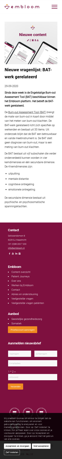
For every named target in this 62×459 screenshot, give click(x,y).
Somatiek (16, 323)
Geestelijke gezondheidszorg (26, 319)
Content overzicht (20, 272)
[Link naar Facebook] (9, 254)
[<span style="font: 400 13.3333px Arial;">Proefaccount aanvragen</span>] (22, 329)
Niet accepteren (41, 446)
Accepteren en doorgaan (17, 446)
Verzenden (16, 386)
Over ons (16, 280)
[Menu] (52, 6)
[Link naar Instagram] (19, 254)
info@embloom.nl (16, 248)
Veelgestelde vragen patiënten (27, 303)
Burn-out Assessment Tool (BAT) (27, 112)
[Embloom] (26, 6)
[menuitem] (52, 6)
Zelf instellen (12, 452)
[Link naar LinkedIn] (16, 254)
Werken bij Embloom (22, 285)
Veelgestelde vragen (22, 298)
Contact (15, 289)
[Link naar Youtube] (13, 254)
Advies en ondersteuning (24, 294)
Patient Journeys (20, 276)
